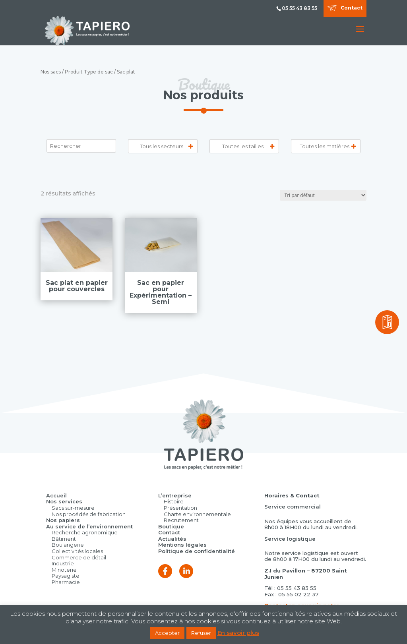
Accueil (56, 495)
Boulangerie (68, 545)
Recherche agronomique (85, 532)
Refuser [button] (201, 633)
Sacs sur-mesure (73, 508)
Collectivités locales (77, 551)
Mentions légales (182, 545)
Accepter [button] (167, 633)
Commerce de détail (79, 557)
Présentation (180, 508)
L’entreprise (175, 495)
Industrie (63, 563)
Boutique (171, 526)
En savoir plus (238, 632)
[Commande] (323, 195)
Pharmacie (66, 582)
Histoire (174, 501)
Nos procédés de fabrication (89, 514)
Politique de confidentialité (196, 551)
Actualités (172, 539)
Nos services (64, 501)
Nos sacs (51, 72)
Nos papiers (63, 520)
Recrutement (181, 520)
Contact (351, 8)
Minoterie (64, 570)
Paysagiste (65, 575)
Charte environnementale (197, 514)
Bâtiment (64, 539)
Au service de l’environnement (89, 526)
